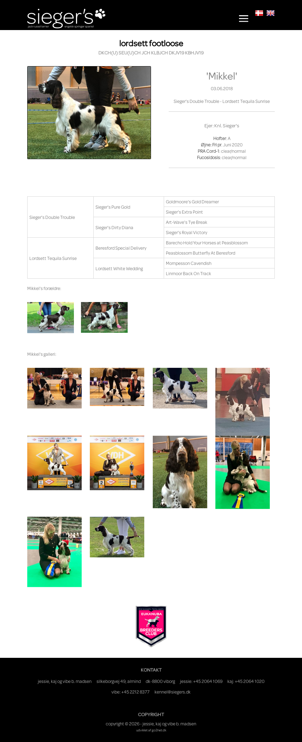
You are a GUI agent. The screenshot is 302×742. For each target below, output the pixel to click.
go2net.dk (159, 729)
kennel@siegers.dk (173, 692)
